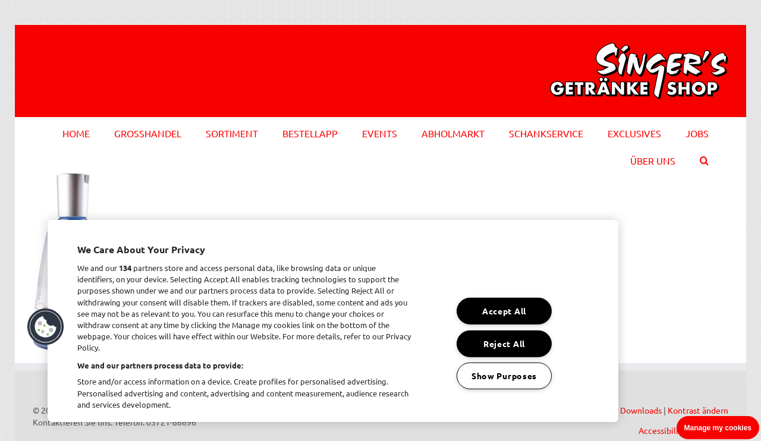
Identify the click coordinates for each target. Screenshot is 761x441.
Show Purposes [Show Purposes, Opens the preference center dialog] (504, 375)
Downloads (641, 410)
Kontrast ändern (698, 410)
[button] (704, 158)
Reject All (504, 343)
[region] (333, 321)
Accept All (504, 310)
